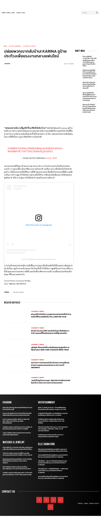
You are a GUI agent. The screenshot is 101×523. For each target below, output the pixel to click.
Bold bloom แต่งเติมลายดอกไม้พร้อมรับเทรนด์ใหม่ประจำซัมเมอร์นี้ (89, 85)
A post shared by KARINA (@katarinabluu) (39, 259)
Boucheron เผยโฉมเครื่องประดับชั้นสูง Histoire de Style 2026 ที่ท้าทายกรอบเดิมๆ (16, 476)
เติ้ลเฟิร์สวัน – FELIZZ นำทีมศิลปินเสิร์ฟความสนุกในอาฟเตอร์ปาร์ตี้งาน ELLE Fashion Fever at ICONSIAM (52, 466)
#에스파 (41, 148)
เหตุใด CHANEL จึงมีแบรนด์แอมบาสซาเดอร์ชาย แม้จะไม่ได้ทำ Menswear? (17, 437)
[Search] (97, 13)
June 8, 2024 (51, 158)
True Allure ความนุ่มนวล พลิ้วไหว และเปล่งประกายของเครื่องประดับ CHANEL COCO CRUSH (17, 460)
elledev (7, 63)
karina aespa (18, 292)
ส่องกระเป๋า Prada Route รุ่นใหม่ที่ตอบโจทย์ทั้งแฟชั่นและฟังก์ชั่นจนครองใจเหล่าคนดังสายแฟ (89, 108)
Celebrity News (29, 46)
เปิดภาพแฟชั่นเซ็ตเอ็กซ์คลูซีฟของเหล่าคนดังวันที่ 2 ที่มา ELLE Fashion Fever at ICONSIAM (90, 96)
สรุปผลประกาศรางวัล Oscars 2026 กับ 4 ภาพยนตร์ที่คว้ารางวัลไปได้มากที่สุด (52, 437)
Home (5, 46)
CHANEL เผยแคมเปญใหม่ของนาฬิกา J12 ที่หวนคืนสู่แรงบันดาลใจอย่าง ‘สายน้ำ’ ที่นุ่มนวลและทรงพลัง (18, 483)
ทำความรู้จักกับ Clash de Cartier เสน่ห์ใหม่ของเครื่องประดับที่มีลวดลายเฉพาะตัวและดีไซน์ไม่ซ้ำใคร (90, 61)
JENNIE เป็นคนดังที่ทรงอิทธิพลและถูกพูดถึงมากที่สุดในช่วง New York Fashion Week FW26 (50, 348)
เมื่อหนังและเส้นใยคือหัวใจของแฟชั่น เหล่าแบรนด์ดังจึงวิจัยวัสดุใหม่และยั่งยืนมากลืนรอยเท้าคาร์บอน (89, 74)
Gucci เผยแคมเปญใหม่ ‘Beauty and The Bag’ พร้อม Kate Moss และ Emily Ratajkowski (17, 423)
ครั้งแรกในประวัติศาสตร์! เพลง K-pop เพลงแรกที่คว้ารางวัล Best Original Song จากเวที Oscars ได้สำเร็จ (52, 430)
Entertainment (15, 46)
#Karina (12, 151)
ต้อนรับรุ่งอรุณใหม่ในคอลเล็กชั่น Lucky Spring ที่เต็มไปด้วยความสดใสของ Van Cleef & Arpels (16, 468)
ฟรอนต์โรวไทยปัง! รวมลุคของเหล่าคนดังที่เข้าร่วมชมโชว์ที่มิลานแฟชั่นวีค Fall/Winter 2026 (51, 315)
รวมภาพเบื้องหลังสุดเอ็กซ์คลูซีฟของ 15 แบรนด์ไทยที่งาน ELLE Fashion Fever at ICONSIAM (53, 482)
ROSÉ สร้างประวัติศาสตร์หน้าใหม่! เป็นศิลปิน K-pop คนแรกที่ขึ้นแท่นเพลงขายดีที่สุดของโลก (50, 332)
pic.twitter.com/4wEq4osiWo (35, 151)
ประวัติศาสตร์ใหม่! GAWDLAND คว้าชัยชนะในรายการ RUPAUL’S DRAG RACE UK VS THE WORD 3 (52, 423)
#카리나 (59, 148)
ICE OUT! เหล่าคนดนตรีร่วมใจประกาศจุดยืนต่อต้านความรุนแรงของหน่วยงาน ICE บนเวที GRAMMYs (50, 365)
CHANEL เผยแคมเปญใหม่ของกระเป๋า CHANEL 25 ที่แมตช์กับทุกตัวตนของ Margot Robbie (18, 430)
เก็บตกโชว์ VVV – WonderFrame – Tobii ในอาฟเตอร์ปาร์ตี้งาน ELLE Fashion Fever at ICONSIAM (52, 474)
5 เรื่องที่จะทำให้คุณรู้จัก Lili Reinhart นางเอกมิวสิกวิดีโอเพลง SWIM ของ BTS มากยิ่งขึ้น (52, 416)
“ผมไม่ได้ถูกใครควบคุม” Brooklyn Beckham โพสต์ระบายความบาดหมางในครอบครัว (50, 381)
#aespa (50, 148)
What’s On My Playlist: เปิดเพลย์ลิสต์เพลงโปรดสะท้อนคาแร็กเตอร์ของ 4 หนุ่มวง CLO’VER (51, 409)
